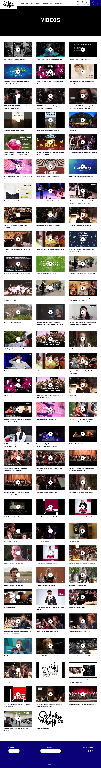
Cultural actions (47, 3)
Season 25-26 (24, 3)
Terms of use (52, 762)
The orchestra (35, 3)
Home (49, 23)
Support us (58, 3)
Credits (47, 762)
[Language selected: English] (98, 3)
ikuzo (53, 764)
